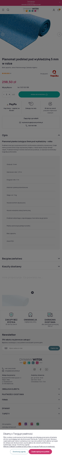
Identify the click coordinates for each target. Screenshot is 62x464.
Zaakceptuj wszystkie (40, 451)
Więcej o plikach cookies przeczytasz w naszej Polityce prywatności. (29, 446)
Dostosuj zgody (19, 451)
